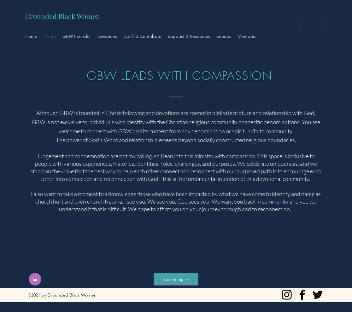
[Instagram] (286, 294)
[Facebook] (302, 294)
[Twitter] (317, 294)
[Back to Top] (176, 279)
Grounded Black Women (62, 16)
